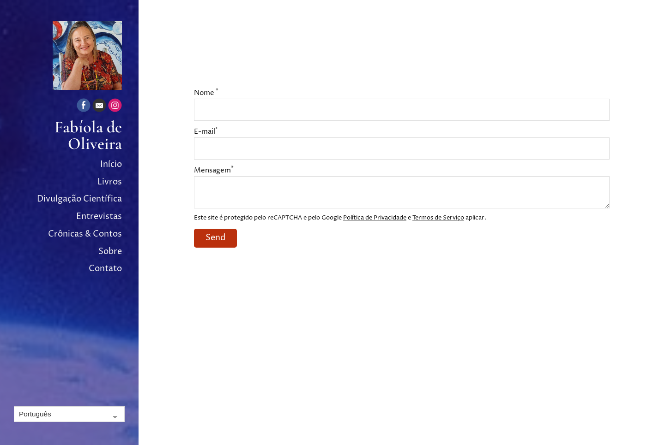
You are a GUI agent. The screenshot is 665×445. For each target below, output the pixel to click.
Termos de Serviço (438, 218)
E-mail (206, 131)
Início (111, 164)
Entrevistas (99, 216)
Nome (206, 93)
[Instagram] (115, 107)
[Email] (99, 107)
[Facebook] (84, 107)
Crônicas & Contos (85, 234)
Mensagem (214, 170)
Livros (109, 182)
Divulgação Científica (79, 199)
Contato (105, 268)
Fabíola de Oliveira (88, 135)
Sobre (110, 251)
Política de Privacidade (374, 218)
